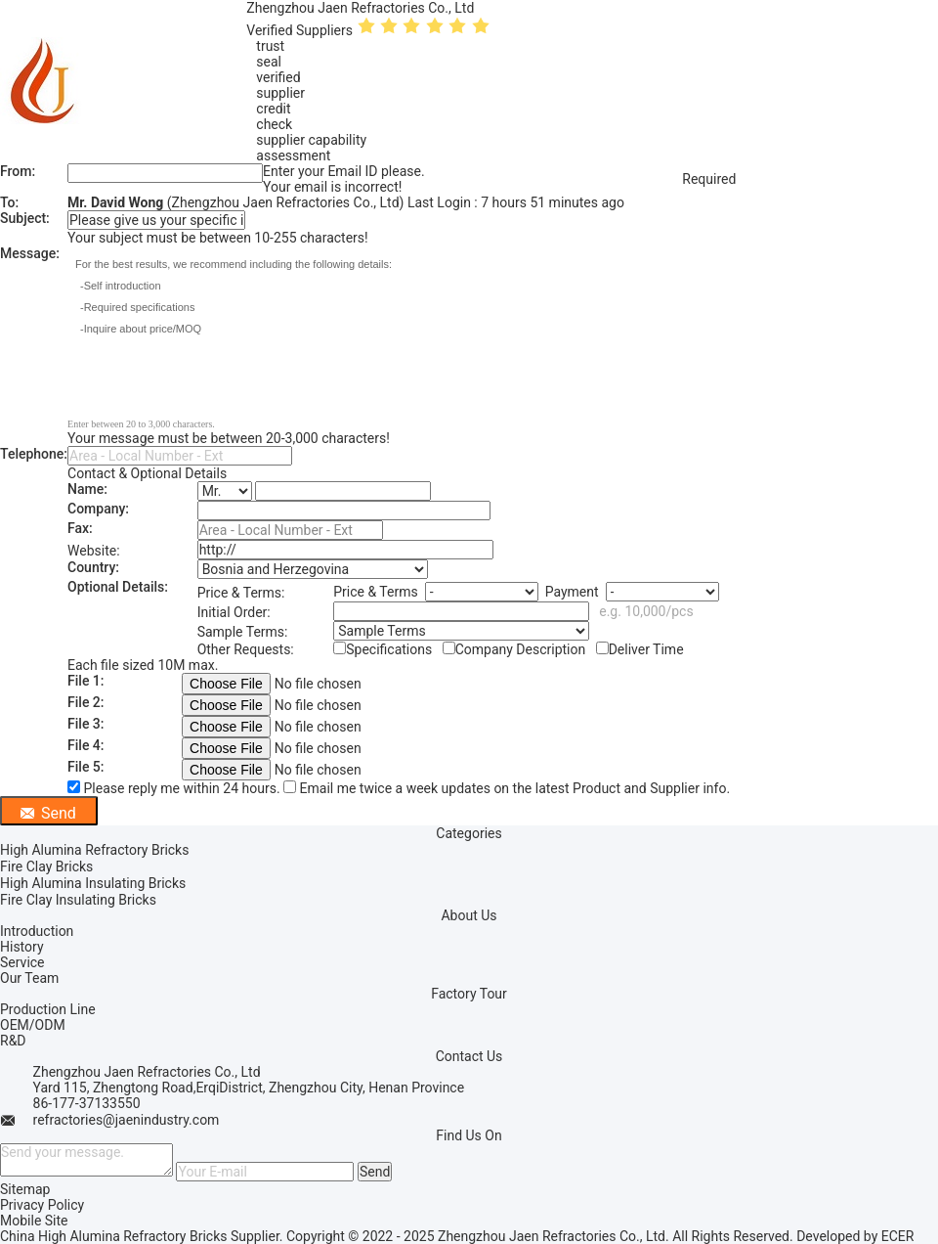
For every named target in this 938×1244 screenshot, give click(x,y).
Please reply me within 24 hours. (175, 788)
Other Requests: (245, 649)
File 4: (85, 745)
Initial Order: (234, 612)
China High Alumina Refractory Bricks (113, 1236)
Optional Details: (117, 587)
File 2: (85, 702)
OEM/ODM (32, 1025)
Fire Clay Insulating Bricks (78, 900)
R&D (13, 1040)
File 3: (85, 724)
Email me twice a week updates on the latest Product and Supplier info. (506, 788)
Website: (93, 550)
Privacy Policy (42, 1205)
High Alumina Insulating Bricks (93, 883)
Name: (87, 489)
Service (22, 962)
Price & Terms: (241, 592)
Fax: (80, 528)
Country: (93, 567)
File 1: (85, 681)
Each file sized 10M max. (142, 665)
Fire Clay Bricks (46, 866)
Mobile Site (34, 1220)
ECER (898, 1236)
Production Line (48, 1009)
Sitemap (25, 1189)
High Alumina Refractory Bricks (94, 850)
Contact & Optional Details (147, 473)
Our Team (29, 978)
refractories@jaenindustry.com (126, 1120)
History (22, 947)
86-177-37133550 (87, 1103)
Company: (98, 508)
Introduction (36, 931)
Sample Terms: (242, 632)
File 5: (85, 767)
